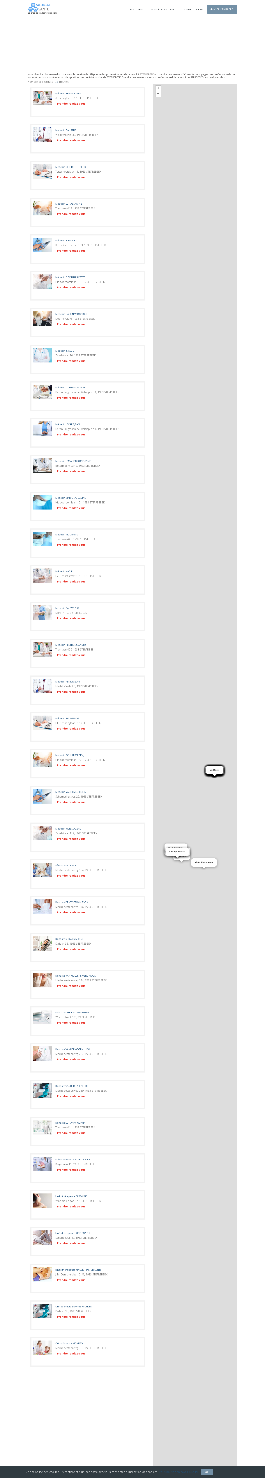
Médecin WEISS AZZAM (68, 828)
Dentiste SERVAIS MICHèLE (70, 939)
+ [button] (158, 88)
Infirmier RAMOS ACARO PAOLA (73, 1159)
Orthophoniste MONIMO (69, 1343)
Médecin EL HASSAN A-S (68, 203)
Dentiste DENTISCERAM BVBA (71, 902)
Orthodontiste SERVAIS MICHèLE (73, 1306)
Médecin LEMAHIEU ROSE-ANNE (73, 461)
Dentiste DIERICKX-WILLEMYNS (72, 1012)
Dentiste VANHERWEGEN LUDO (72, 1049)
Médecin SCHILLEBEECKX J (69, 755)
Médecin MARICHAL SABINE (70, 497)
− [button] (158, 94)
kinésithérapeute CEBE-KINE (71, 1196)
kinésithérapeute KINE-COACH (72, 1233)
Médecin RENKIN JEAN (67, 681)
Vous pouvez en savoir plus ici (178, 1472)
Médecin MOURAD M (67, 534)
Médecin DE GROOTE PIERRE (71, 167)
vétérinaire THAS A (66, 865)
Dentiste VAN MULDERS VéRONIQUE (75, 975)
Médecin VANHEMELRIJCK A (70, 791)
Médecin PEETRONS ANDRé (70, 644)
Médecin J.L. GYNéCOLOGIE (70, 387)
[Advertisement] (132, 45)
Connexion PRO (193, 9)
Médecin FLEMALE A (66, 240)
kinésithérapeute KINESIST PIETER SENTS (78, 1269)
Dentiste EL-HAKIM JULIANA (70, 1122)
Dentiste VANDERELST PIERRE (71, 1086)
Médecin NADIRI (64, 571)
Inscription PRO (222, 9)
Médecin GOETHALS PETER (70, 277)
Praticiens (137, 9)
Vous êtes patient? (163, 9)
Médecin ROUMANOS (67, 718)
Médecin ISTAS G (65, 350)
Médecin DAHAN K (65, 130)
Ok (207, 1472)
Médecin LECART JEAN (67, 424)
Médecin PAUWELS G (67, 608)
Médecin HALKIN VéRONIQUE (71, 314)
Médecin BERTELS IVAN (68, 93)
